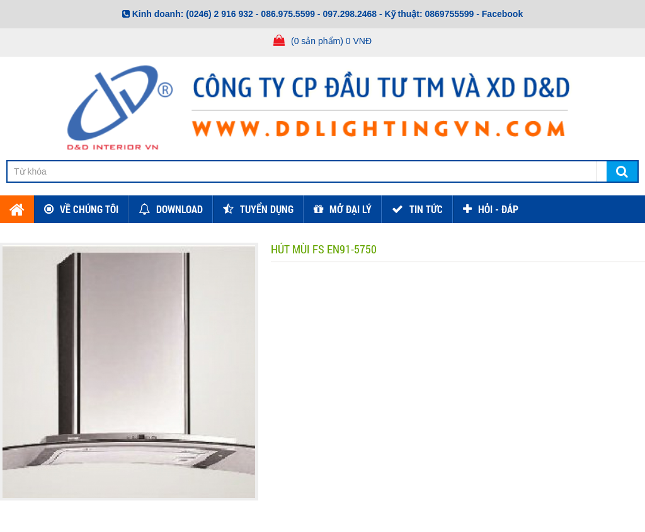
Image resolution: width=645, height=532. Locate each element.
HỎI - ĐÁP (498, 209)
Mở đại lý (350, 209)
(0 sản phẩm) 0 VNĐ (331, 41)
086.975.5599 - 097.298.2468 (319, 14)
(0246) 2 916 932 (219, 14)
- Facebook (499, 14)
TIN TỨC (426, 209)
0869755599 (449, 14)
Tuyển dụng (267, 209)
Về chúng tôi (89, 209)
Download (179, 209)
